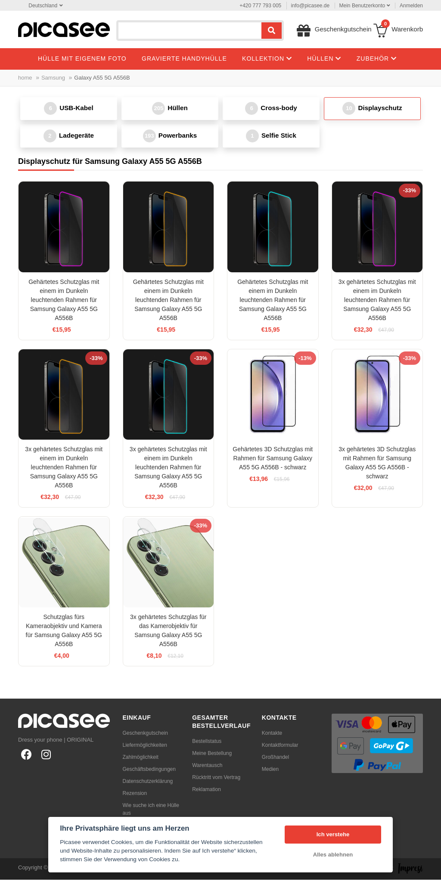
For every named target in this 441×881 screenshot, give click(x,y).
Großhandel (275, 758)
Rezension (135, 795)
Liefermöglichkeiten (145, 746)
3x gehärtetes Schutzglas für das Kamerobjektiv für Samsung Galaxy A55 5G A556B (168, 632)
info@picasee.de (310, 6)
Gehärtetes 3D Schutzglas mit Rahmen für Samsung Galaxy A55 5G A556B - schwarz (273, 459)
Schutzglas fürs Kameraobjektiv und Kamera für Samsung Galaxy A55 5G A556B (64, 632)
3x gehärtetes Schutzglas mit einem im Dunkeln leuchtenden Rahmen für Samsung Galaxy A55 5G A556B (377, 301)
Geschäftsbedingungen (149, 770)
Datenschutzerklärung (148, 782)
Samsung (53, 77)
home (25, 77)
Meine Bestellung (212, 755)
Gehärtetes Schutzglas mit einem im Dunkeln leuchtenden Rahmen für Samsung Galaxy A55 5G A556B (63, 301)
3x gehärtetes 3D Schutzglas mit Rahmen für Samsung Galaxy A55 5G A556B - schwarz (377, 464)
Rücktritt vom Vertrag (216, 779)
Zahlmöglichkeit (140, 758)
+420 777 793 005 (260, 6)
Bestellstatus (206, 742)
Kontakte (272, 734)
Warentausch (207, 767)
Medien (270, 770)
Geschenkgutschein (145, 734)
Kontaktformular (280, 746)
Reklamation (206, 791)
